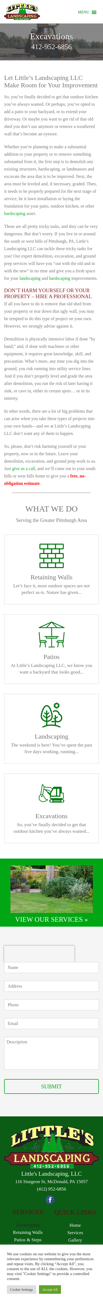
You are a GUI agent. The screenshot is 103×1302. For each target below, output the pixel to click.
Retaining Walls (28, 1232)
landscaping (30, 278)
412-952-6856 (51, 47)
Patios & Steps (27, 1239)
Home (75, 1225)
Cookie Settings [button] (21, 1289)
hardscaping (14, 213)
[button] (83, 12)
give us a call (23, 468)
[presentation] (39, 954)
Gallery (75, 1240)
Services (75, 1232)
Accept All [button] (50, 1289)
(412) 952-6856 (51, 1189)
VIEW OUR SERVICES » (51, 919)
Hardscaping (28, 1225)
